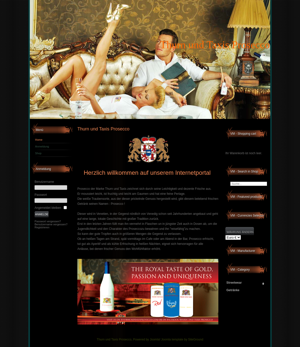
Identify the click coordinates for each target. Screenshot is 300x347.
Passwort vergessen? (48, 221)
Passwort (41, 195)
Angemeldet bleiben (48, 208)
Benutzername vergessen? (51, 224)
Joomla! (155, 339)
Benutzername (44, 182)
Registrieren (42, 227)
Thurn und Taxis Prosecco (215, 45)
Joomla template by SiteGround (182, 339)
